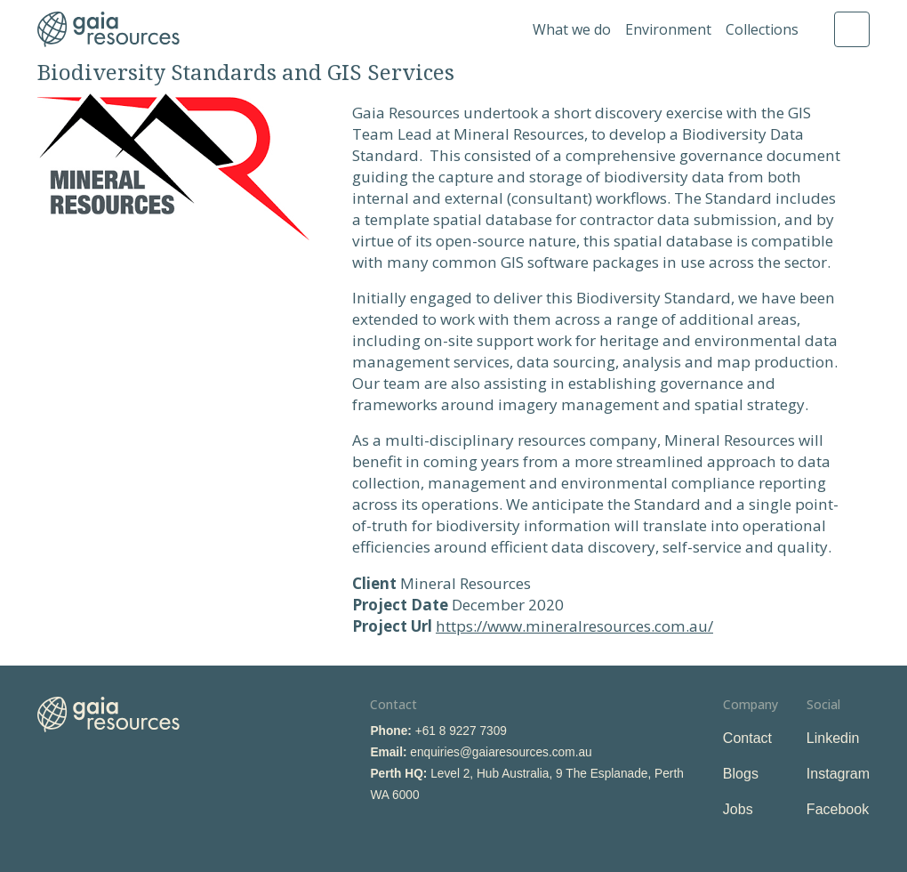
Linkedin (833, 738)
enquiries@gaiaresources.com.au (500, 752)
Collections (762, 29)
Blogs (741, 773)
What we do (572, 29)
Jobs (738, 809)
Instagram (838, 773)
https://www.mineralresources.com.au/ (574, 626)
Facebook (838, 809)
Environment (668, 29)
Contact (747, 738)
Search (852, 29)
